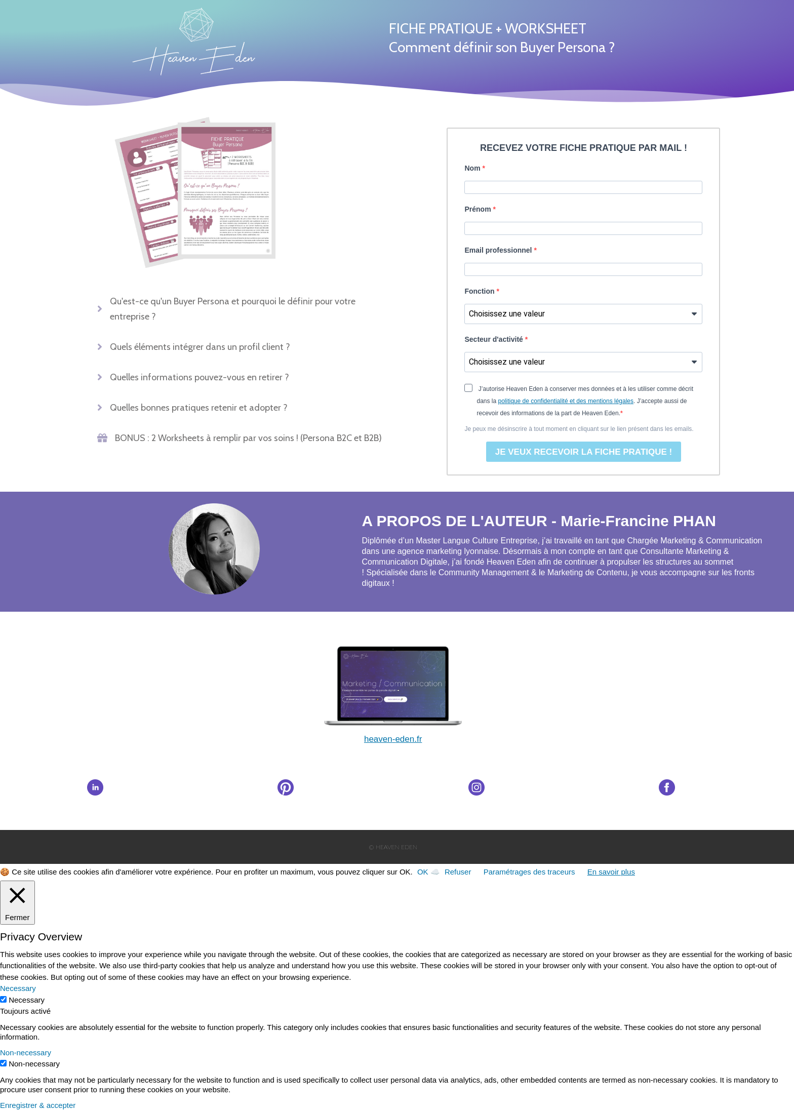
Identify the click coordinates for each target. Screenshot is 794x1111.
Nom (473, 168)
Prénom (478, 209)
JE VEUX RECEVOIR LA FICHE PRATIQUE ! (583, 452)
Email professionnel (499, 250)
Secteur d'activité (494, 339)
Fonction (480, 291)
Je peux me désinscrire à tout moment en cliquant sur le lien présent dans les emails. (578, 428)
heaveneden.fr (393, 739)
